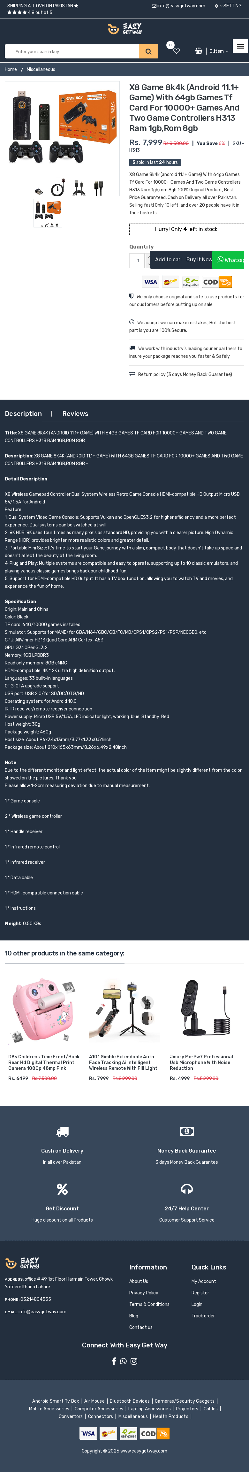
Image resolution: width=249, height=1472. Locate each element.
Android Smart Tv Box (56, 1401)
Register (200, 1293)
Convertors (71, 1416)
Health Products (171, 1416)
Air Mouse (95, 1401)
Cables (211, 1409)
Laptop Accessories (150, 1409)
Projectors (187, 1409)
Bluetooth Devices (130, 1401)
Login (197, 1304)
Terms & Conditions (149, 1304)
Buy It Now (199, 260)
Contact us (141, 1327)
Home (11, 69)
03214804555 (35, 1299)
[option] (62, 138)
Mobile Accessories (50, 1409)
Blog (133, 1316)
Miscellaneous (41, 69)
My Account (204, 1281)
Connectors (101, 1416)
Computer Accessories (99, 1409)
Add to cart (169, 260)
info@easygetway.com (178, 6)
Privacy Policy (143, 1293)
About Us (138, 1281)
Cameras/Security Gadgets (185, 1401)
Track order (203, 1316)
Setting (228, 6)
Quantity (134, 247)
